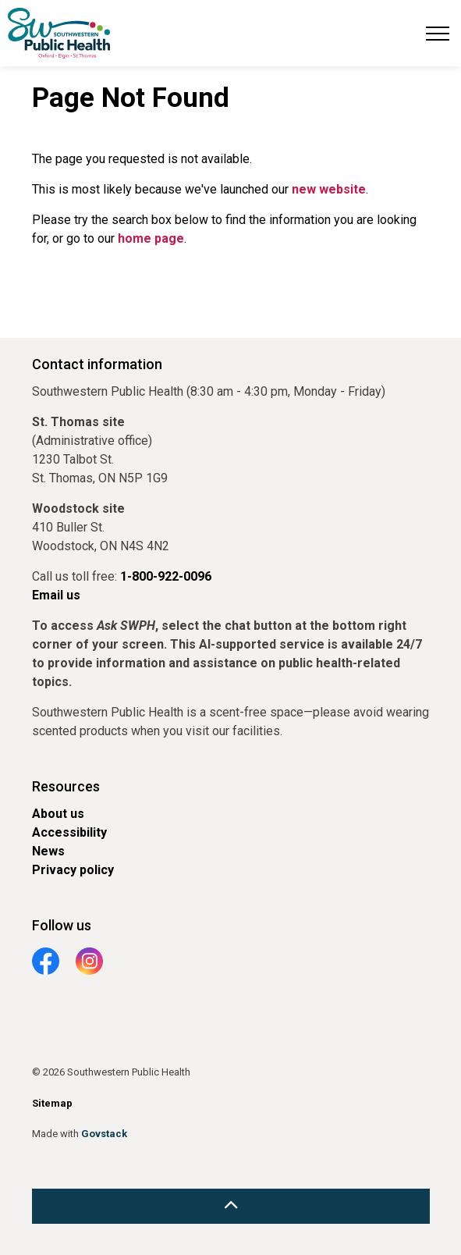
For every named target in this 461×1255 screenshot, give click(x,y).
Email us (56, 595)
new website (329, 189)
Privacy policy (73, 869)
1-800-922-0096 (165, 576)
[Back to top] (231, 1206)
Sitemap (52, 1103)
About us (58, 813)
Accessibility (69, 832)
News (48, 851)
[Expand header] (437, 33)
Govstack (104, 1133)
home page (151, 238)
